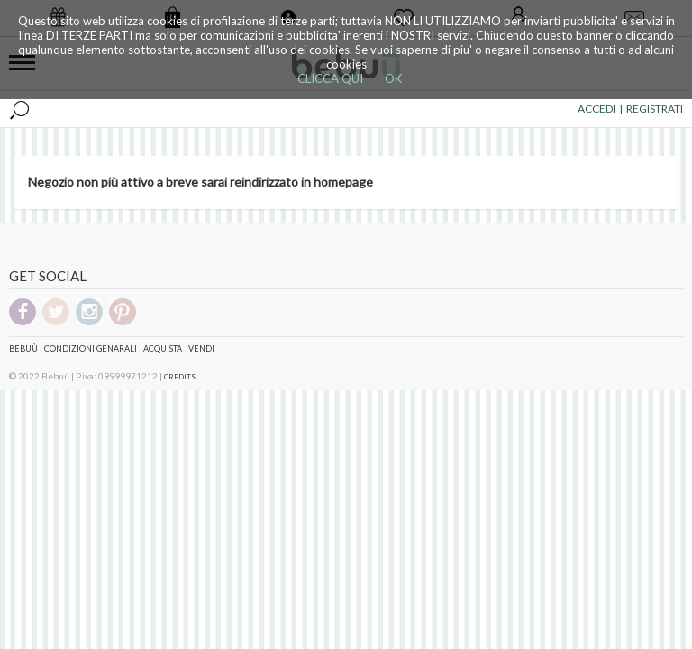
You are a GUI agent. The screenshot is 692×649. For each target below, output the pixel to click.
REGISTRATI (654, 108)
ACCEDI (596, 108)
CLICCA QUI (330, 78)
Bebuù (23, 348)
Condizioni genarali (90, 348)
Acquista (162, 348)
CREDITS (180, 376)
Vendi (201, 348)
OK (393, 78)
